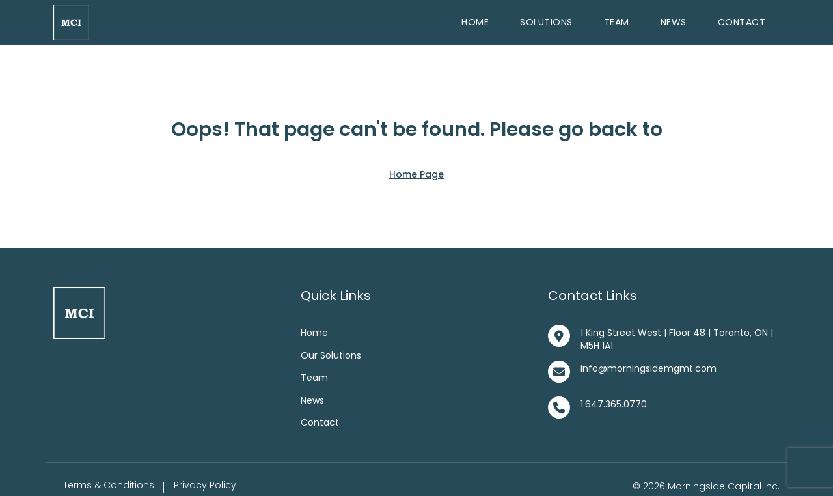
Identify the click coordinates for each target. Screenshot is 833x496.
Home (475, 22)
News (674, 22)
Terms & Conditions (108, 484)
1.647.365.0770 (613, 404)
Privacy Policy (205, 484)
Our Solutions (331, 355)
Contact (742, 22)
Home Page (416, 174)
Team (616, 22)
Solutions (546, 22)
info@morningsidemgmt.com (648, 368)
